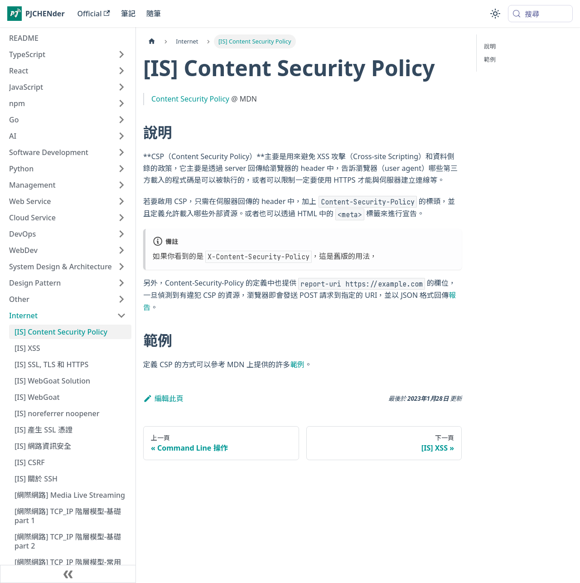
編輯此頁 (163, 398)
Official (93, 14)
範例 (297, 364)
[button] (67, 54)
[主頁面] (151, 41)
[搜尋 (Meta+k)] (540, 13)
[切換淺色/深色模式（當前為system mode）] (495, 13)
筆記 (128, 14)
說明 (490, 46)
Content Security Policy (190, 99)
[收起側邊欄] (68, 574)
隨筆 (153, 14)
